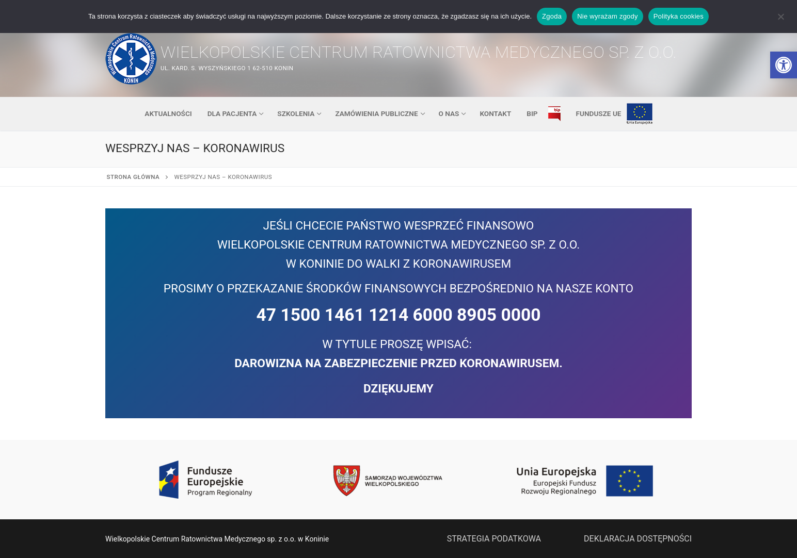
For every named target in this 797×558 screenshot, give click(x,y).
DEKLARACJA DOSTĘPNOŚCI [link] (638, 539)
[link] (783, 65)
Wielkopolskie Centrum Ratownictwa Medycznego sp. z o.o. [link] (419, 52)
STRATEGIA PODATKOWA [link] (494, 539)
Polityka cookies (678, 16)
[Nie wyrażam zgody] (780, 20)
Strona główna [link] (133, 176)
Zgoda (552, 16)
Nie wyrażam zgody (607, 16)
